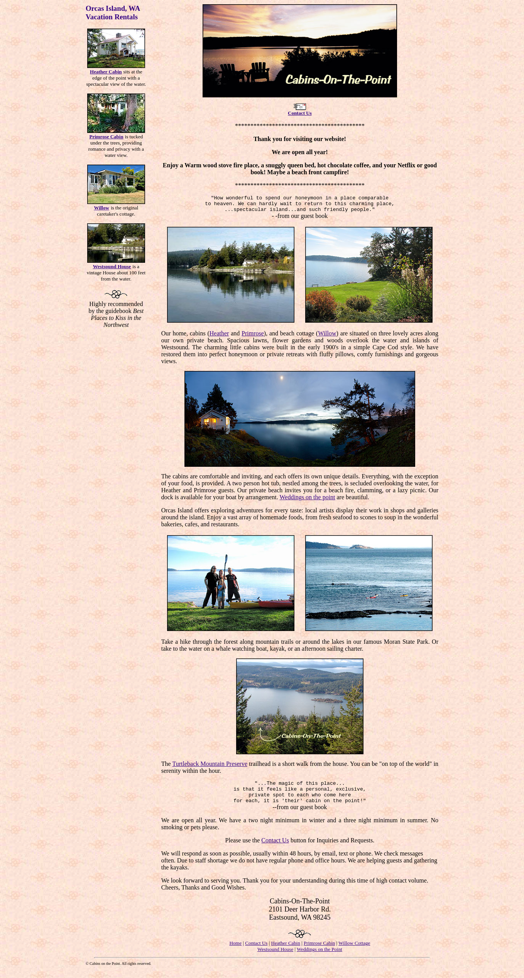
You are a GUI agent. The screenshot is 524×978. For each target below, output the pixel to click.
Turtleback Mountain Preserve (209, 767)
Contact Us (275, 848)
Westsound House (275, 957)
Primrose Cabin (319, 951)
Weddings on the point (307, 500)
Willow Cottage (354, 951)
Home (235, 951)
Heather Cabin (285, 951)
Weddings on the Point (319, 957)
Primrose (253, 336)
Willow (327, 336)
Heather (219, 336)
